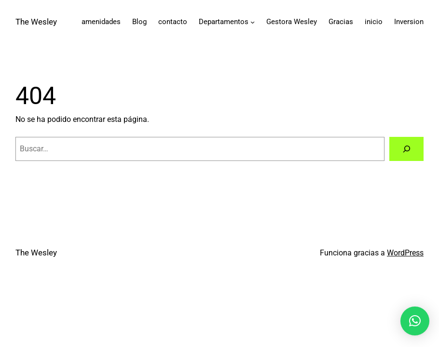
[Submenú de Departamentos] (252, 22)
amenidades (101, 21)
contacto (172, 21)
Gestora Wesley (291, 21)
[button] (414, 321)
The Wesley (36, 22)
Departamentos (223, 21)
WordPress (405, 252)
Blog (139, 21)
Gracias (341, 21)
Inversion (409, 21)
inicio (374, 21)
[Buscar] (406, 148)
